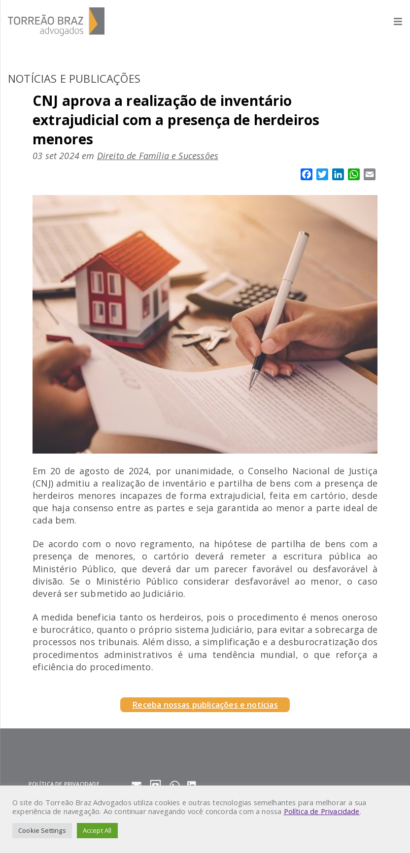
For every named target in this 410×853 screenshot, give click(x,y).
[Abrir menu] (393, 21)
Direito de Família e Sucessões (157, 156)
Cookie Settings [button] (42, 830)
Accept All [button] (97, 830)
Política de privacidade (64, 783)
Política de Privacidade (322, 811)
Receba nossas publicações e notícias (204, 704)
